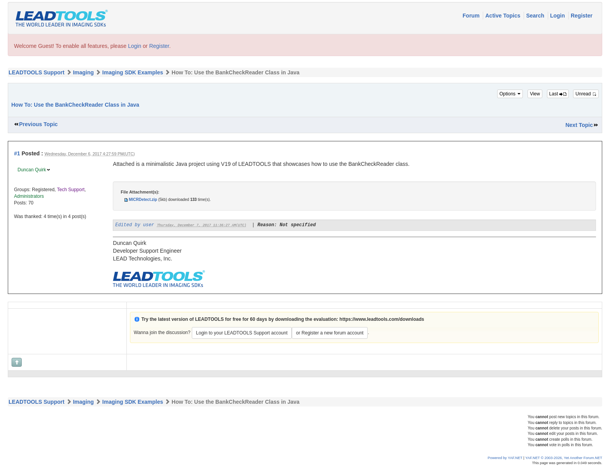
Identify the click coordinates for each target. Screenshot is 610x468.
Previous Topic (38, 124)
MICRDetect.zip (143, 199)
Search (536, 15)
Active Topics (503, 15)
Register (581, 15)
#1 (17, 153)
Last (557, 94)
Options (510, 94)
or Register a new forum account (329, 333)
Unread (585, 94)
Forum (472, 15)
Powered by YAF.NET (505, 458)
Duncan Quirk (32, 169)
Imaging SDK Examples (132, 72)
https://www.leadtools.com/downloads (382, 319)
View (535, 94)
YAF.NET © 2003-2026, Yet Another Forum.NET (563, 458)
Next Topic (579, 125)
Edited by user (134, 225)
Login (558, 15)
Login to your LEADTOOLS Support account (241, 333)
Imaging (83, 72)
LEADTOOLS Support (37, 72)
